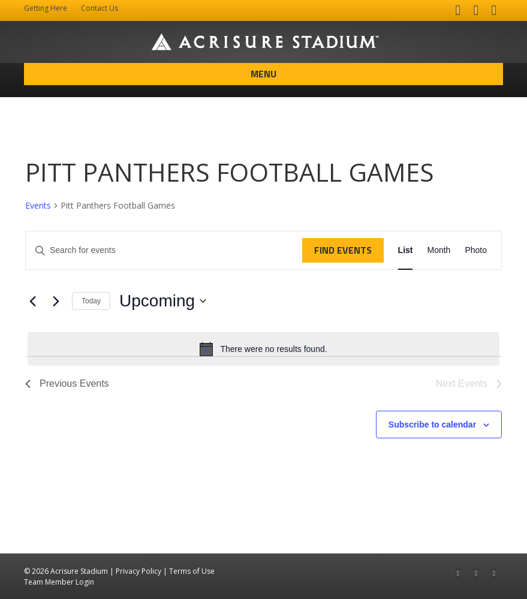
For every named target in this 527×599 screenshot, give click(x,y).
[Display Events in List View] (405, 250)
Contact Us (99, 8)
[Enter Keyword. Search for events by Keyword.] (164, 250)
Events (38, 205)
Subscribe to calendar (432, 424)
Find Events (343, 250)
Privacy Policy (138, 571)
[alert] (263, 349)
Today (91, 301)
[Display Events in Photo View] (476, 250)
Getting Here (45, 8)
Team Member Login (59, 582)
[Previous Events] (32, 301)
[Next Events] (56, 301)
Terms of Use (192, 571)
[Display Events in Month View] (438, 250)
